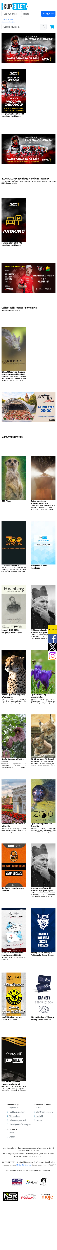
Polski (11, 1132)
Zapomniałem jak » (8, 22)
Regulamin (13, 1107)
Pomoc (39, 1120)
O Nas (38, 1107)
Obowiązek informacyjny (20, 1124)
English (12, 1137)
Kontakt (39, 1116)
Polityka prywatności (18, 1120)
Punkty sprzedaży (16, 1112)
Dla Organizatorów (44, 1112)
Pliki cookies (14, 1116)
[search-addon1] (21, 27)
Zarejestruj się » (7, 19)
